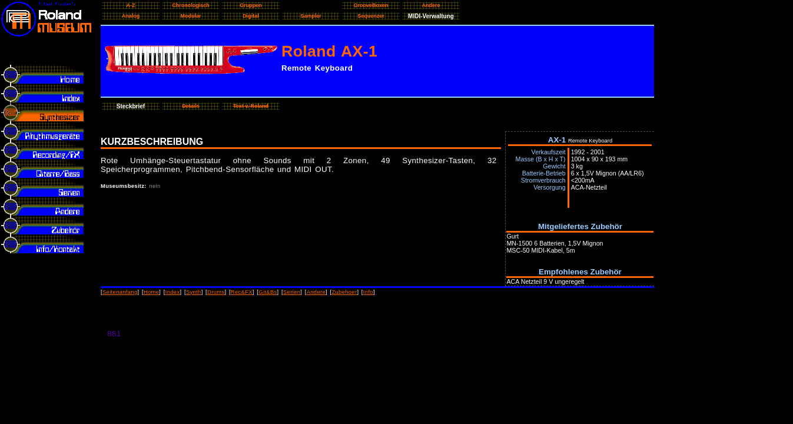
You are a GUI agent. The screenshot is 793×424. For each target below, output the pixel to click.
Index (172, 292)
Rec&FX (242, 292)
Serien (291, 292)
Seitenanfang (120, 292)
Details (191, 106)
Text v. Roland (250, 106)
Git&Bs (267, 292)
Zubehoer (344, 292)
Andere (316, 292)
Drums (215, 292)
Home (151, 292)
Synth (193, 292)
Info (368, 292)
